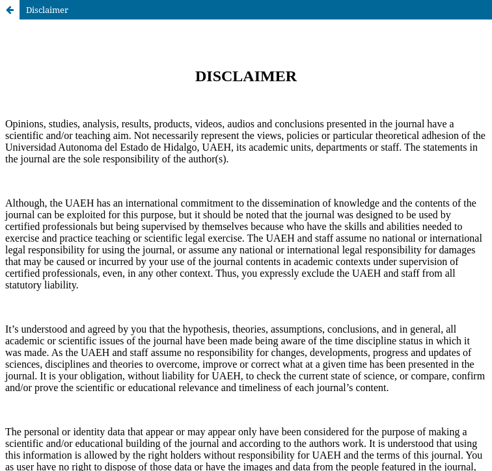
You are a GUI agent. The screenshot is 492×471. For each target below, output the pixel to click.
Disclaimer (47, 10)
